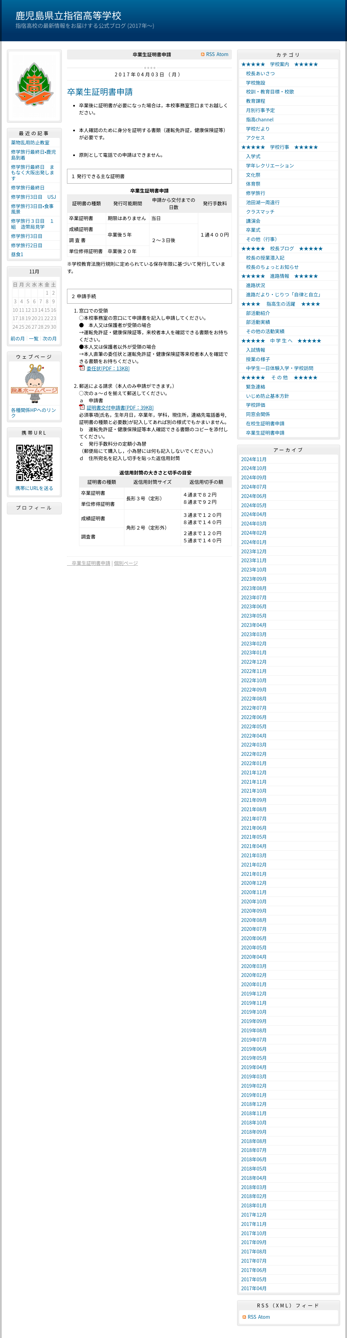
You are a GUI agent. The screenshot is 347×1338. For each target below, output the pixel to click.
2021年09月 (254, 799)
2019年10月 (254, 1011)
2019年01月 (254, 1094)
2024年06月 (254, 495)
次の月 (50, 338)
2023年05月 (254, 615)
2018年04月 (254, 1177)
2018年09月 (254, 1131)
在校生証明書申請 (262, 423)
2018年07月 (254, 1149)
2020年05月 (254, 947)
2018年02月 (254, 1196)
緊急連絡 (253, 386)
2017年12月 (254, 1214)
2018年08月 (254, 1141)
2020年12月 (254, 882)
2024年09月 (254, 477)
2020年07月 (254, 928)
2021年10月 (254, 790)
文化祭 (250, 174)
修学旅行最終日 (28, 187)
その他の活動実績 (262, 331)
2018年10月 (254, 1122)
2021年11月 (254, 781)
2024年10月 (254, 468)
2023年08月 (254, 588)
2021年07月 (254, 818)
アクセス (253, 137)
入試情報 (253, 349)
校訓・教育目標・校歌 (267, 91)
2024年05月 (254, 505)
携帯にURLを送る (34, 488)
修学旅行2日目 (27, 245)
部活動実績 (255, 321)
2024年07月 (254, 486)
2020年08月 (254, 919)
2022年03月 (254, 744)
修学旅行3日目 (27, 235)
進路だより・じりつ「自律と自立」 (282, 294)
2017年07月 (254, 1260)
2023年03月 (254, 634)
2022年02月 (254, 753)
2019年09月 (254, 1021)
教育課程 (253, 100)
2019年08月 (254, 1030)
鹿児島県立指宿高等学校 (68, 15)
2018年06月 (254, 1159)
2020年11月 (254, 892)
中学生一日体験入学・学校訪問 (277, 368)
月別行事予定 (258, 110)
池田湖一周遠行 (260, 202)
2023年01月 (254, 652)
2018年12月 (254, 1103)
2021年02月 (254, 864)
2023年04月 (254, 624)
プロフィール (34, 507)
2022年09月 (254, 689)
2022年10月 (254, 680)
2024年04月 (254, 514)
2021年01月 (254, 873)
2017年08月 (254, 1251)
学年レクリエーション (267, 165)
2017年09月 (254, 1242)
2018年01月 (254, 1205)
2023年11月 (254, 560)
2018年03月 (254, 1187)
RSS (210, 54)
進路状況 (253, 285)
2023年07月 (254, 597)
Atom (222, 54)
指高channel (257, 119)
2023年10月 (254, 569)
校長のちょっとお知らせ (270, 266)
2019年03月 (254, 1076)
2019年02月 (254, 1085)
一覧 (33, 338)
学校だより (255, 128)
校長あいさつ (258, 73)
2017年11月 (254, 1223)
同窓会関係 (255, 414)
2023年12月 (254, 551)
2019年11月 (254, 1002)
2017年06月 (254, 1269)
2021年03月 (254, 855)
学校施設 (253, 82)
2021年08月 (254, 809)
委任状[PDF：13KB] (108, 368)
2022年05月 (254, 726)
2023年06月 (254, 606)
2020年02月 (254, 974)
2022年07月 (254, 707)
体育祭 (250, 183)
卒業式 (250, 229)
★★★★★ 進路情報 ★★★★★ (279, 275)
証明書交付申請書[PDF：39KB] (120, 407)
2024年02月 (254, 532)
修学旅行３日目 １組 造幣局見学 (32, 223)
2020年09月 (254, 910)
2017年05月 (254, 1279)
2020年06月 (254, 938)
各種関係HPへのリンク (33, 412)
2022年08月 (254, 698)
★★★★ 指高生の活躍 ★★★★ (280, 303)
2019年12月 (254, 993)
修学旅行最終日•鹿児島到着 (33, 154)
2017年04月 (254, 1288)
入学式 (250, 156)
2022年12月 (254, 661)
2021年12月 (254, 772)
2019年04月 (254, 1067)
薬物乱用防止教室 (32, 142)
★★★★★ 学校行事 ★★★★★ (279, 146)
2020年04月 (254, 956)
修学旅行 (253, 192)
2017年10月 (254, 1233)
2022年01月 (254, 763)
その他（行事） (260, 239)
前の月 (18, 338)
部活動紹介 (255, 312)
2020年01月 (254, 984)
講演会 (250, 220)
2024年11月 (254, 459)
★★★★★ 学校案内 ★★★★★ (279, 64)
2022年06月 (254, 717)
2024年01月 (254, 542)
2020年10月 (254, 901)
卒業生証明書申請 (100, 91)
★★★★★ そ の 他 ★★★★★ (279, 377)
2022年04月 (254, 735)
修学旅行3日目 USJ (33, 196)
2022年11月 (254, 670)
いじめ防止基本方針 (265, 395)
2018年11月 (254, 1113)
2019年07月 (254, 1039)
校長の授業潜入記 (262, 257)
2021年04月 (254, 845)
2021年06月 (254, 827)
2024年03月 (254, 523)
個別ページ (126, 562)
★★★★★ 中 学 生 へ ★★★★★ (281, 340)
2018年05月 (254, 1168)
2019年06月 (254, 1048)
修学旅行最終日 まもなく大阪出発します (32, 172)
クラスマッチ (258, 211)
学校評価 (253, 404)
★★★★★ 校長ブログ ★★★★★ (282, 248)
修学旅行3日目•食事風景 (32, 209)
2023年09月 (254, 578)
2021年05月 (254, 836)
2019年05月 (254, 1057)
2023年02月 (254, 643)
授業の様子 (255, 359)
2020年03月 (254, 965)
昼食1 (17, 254)
